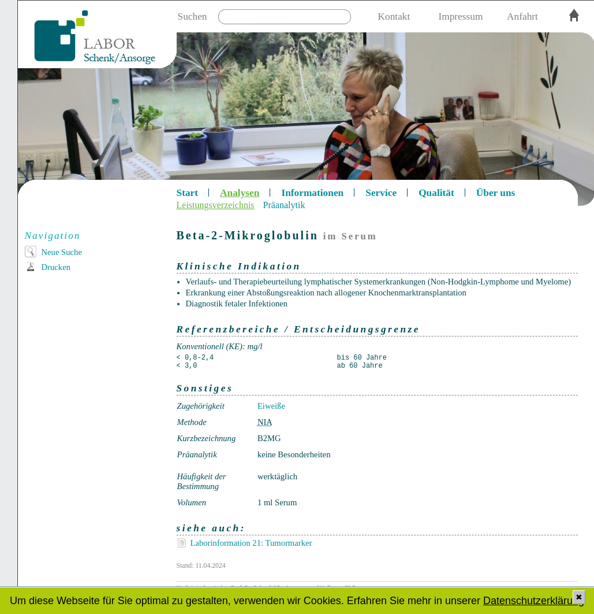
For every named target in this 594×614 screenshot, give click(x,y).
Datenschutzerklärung (533, 600)
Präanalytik (284, 205)
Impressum (460, 16)
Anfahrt (522, 16)
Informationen (312, 192)
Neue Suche (62, 252)
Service (381, 192)
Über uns (495, 192)
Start (188, 192)
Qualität (436, 192)
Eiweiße (271, 405)
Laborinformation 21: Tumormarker (251, 543)
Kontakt (394, 16)
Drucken (56, 267)
